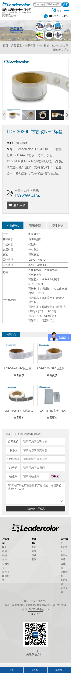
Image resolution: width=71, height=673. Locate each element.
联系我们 (35, 614)
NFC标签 (43, 45)
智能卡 (5, 555)
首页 (5, 45)
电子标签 (30, 45)
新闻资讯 (35, 670)
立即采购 (19, 205)
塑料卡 (5, 559)
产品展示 (16, 45)
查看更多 (19, 375)
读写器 (5, 572)
